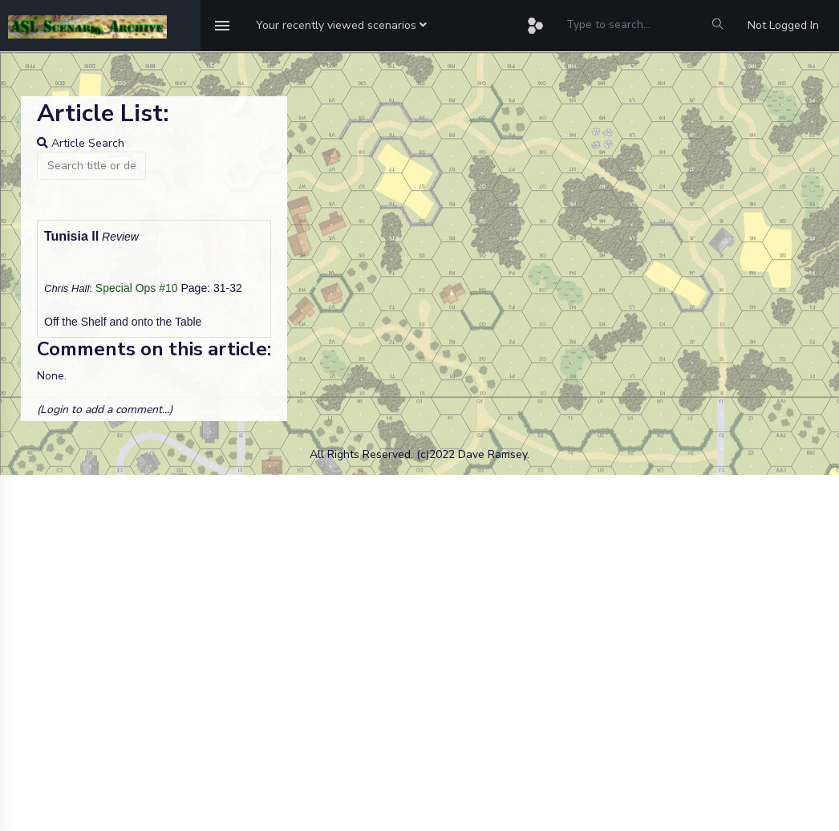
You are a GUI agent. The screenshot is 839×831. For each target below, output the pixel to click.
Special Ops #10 (136, 288)
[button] (341, 25)
